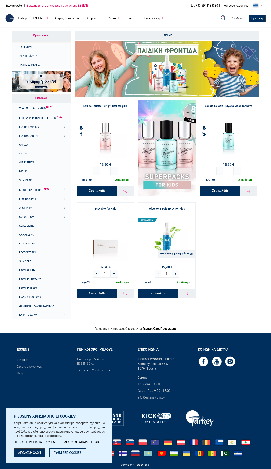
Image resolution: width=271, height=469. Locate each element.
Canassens (26, 234)
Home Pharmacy (30, 279)
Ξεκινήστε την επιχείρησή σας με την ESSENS (58, 5)
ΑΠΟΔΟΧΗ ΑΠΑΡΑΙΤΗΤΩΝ (82, 442)
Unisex (23, 144)
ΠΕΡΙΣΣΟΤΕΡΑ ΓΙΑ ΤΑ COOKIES (34, 442)
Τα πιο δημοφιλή (30, 64)
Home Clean (27, 270)
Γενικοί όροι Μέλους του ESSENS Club (93, 361)
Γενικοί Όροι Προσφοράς (159, 328)
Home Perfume (29, 288)
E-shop (22, 18)
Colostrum (26, 216)
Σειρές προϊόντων (67, 18)
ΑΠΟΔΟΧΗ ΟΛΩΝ (29, 453)
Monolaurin (27, 243)
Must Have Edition (34, 190)
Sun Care (25, 261)
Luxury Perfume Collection (40, 118)
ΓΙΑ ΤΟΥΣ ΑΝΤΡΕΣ (29, 135)
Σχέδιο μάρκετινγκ (29, 366)
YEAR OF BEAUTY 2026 (35, 108)
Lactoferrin (27, 252)
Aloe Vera (25, 208)
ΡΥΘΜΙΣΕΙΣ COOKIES (68, 453)
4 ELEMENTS (26, 162)
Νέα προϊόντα (28, 55)
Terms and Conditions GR (94, 370)
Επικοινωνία (13, 5)
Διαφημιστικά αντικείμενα (36, 305)
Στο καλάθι (97, 191)
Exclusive (25, 47)
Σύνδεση (238, 18)
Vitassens (25, 180)
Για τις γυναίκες (29, 127)
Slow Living (27, 225)
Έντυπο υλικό (28, 314)
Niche (23, 171)
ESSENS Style (27, 199)
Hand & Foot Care (30, 296)
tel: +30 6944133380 (204, 5)
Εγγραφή (257, 18)
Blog (20, 373)
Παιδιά (23, 153)
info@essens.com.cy (234, 5)
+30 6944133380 (149, 384)
